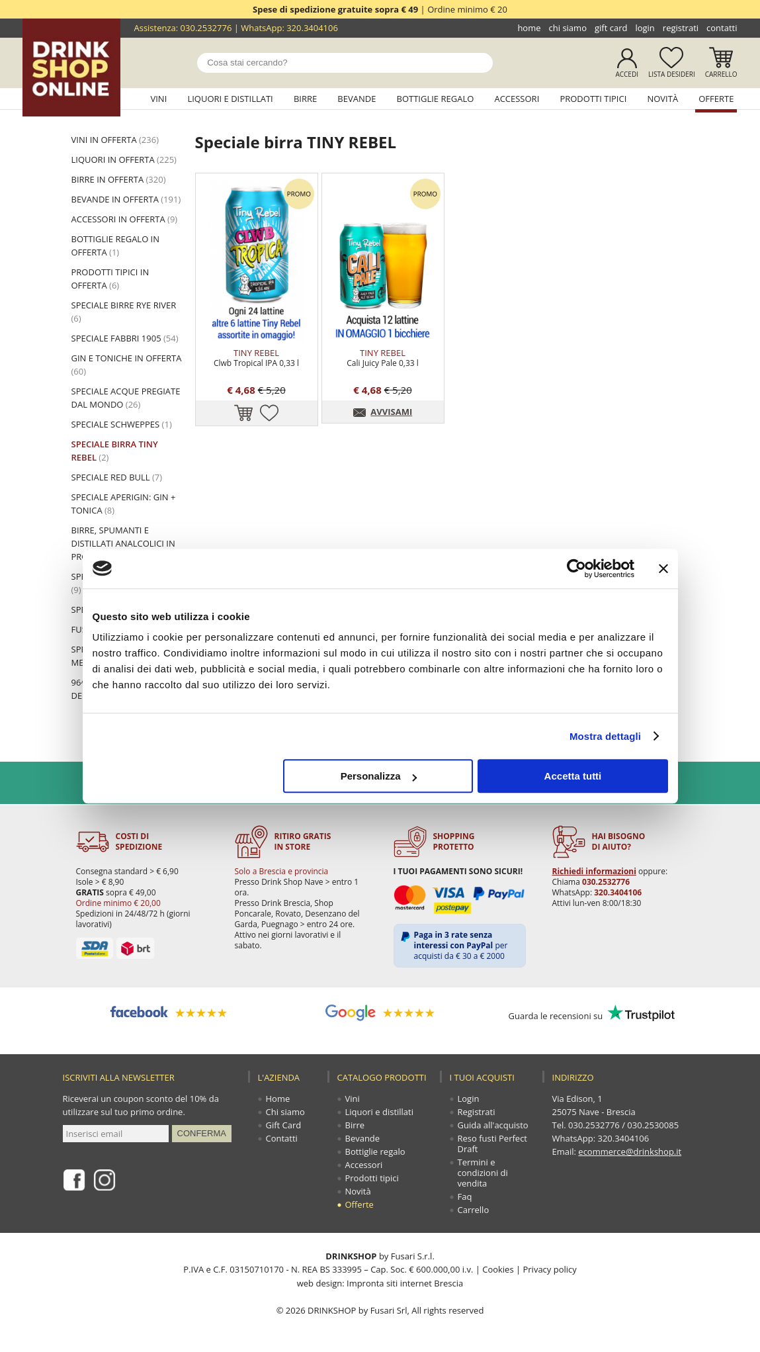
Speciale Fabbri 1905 (125, 338)
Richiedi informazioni (594, 871)
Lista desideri (671, 74)
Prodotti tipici (593, 99)
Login (644, 28)
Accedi (626, 74)
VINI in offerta (115, 140)
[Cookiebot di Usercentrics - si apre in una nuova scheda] (576, 568)
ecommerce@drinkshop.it (629, 1151)
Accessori (516, 99)
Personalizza (379, 776)
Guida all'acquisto (493, 1125)
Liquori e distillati (230, 99)
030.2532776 (206, 28)
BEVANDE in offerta (126, 199)
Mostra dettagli (605, 736)
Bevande (356, 99)
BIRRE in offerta (118, 179)
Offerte (716, 99)
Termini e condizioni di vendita (483, 1172)
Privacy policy (549, 1269)
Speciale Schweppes (121, 424)
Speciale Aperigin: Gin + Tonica (123, 503)
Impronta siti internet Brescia (405, 1282)
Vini (158, 99)
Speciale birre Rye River (124, 311)
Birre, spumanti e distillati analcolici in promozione (123, 543)
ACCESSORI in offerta (124, 219)
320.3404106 (312, 28)
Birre (305, 99)
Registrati (680, 28)
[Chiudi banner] (663, 568)
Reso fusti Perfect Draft (493, 1143)
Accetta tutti (573, 776)
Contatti (721, 28)
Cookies (497, 1269)
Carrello (721, 74)
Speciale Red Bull (117, 477)
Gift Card (611, 28)
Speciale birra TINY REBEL (114, 450)
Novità (662, 99)
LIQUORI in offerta (124, 159)
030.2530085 (653, 1125)
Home (528, 28)
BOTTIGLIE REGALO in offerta (115, 245)
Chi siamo (568, 28)
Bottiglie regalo (435, 99)
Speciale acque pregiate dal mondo (126, 397)
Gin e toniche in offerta (126, 364)
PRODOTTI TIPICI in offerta (110, 278)
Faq (465, 1196)
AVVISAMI (391, 412)
